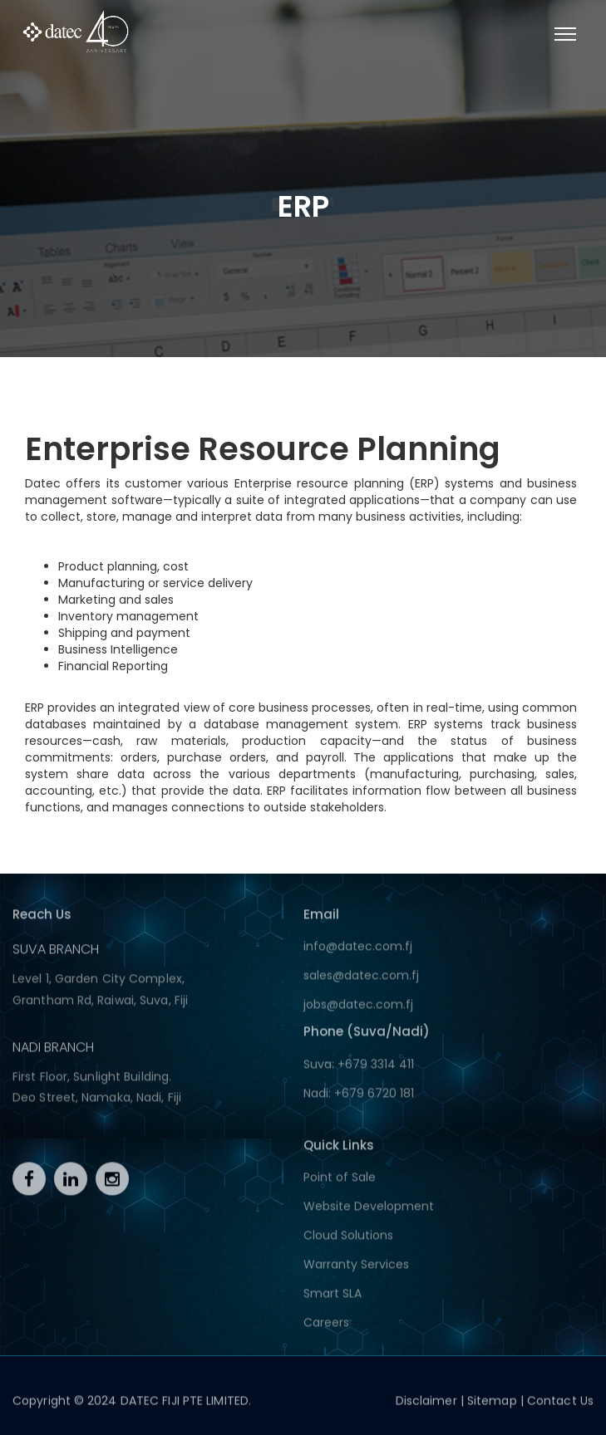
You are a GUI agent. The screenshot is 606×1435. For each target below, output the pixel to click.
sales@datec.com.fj (361, 979)
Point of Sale (339, 1181)
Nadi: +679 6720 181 (358, 1096)
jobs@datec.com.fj (358, 1008)
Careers (326, 1326)
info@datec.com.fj (357, 950)
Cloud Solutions (348, 1239)
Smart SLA (332, 1297)
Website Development (368, 1210)
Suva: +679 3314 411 (358, 1067)
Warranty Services (356, 1268)
